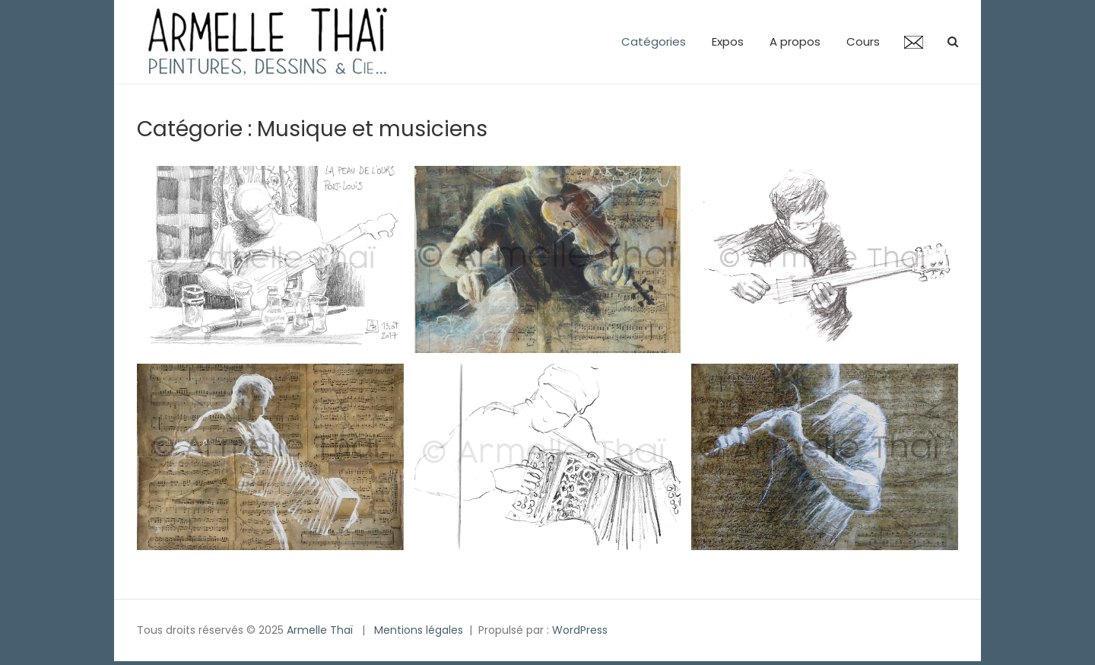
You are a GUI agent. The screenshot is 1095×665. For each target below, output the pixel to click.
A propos (795, 41)
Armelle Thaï (320, 630)
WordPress (580, 630)
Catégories (653, 41)
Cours (863, 41)
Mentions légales (418, 630)
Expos (728, 41)
